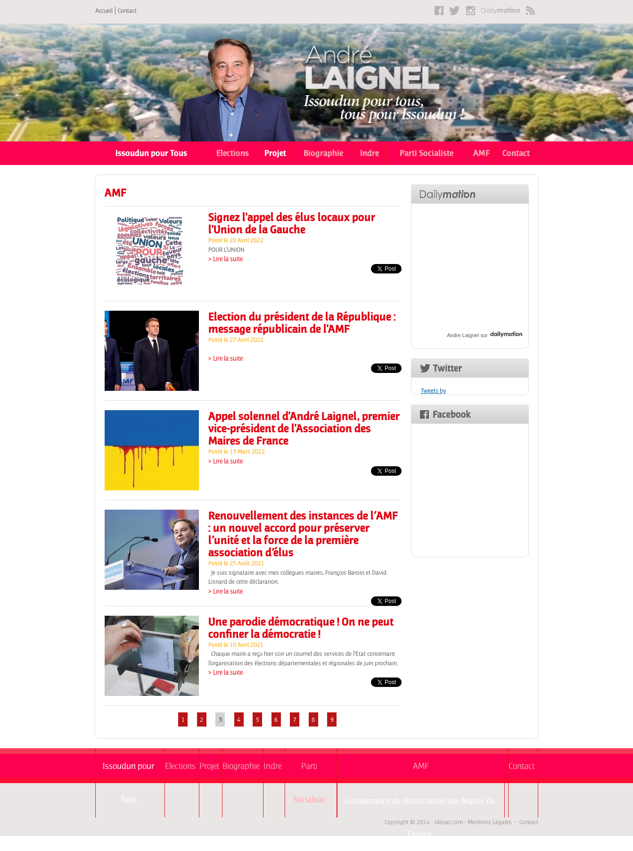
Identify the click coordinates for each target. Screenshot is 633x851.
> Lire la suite (225, 259)
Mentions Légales (490, 822)
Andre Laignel (463, 335)
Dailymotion (500, 10)
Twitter (455, 10)
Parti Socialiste (426, 153)
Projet (275, 153)
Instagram (470, 10)
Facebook (439, 10)
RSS (530, 10)
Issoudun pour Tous (151, 153)
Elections (232, 153)
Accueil (104, 11)
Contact (127, 11)
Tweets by (433, 391)
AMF (481, 153)
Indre (369, 153)
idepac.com (449, 822)
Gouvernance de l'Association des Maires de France (420, 806)
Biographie (323, 153)
